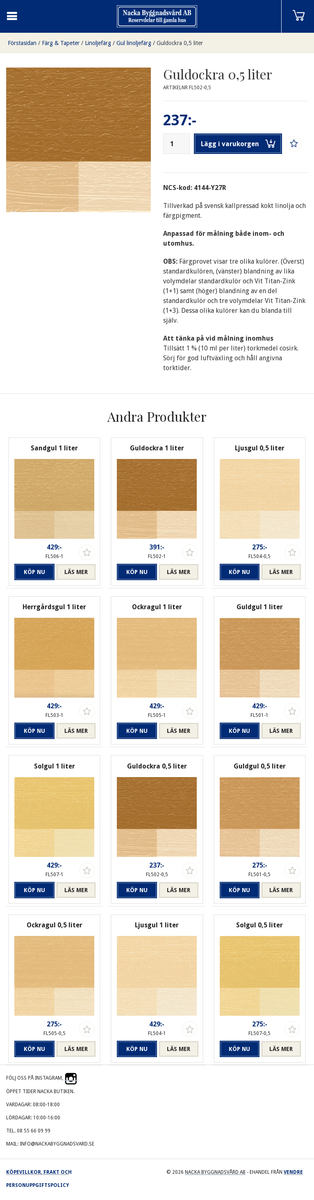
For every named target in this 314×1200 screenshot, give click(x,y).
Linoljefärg (98, 43)
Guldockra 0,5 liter (180, 43)
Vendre (293, 1172)
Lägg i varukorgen (238, 144)
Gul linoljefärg (133, 43)
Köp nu (34, 572)
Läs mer (76, 572)
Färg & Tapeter (61, 43)
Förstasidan (22, 43)
